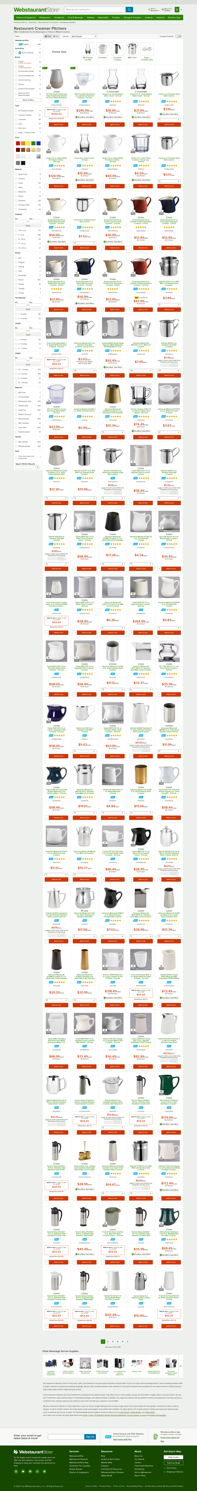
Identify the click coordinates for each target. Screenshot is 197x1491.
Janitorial (149, 17)
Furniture (116, 17)
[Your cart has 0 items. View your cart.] (179, 9)
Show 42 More (28, 100)
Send (174, 365)
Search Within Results (25, 464)
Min (16, 219)
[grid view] (48, 36)
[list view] (56, 36)
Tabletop (90, 17)
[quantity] (47, 124)
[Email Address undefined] (165, 365)
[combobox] (95, 9)
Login (160, 360)
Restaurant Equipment (26, 17)
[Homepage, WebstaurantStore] (37, 10)
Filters (17, 36)
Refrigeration (44, 17)
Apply (28, 226)
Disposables (103, 17)
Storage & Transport (132, 17)
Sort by (65, 36)
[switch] (178, 36)
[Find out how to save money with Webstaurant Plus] (56, 101)
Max (30, 219)
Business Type (174, 17)
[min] (21, 221)
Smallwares (59, 17)
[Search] (38, 467)
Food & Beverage (75, 17)
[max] (35, 221)
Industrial (160, 17)
